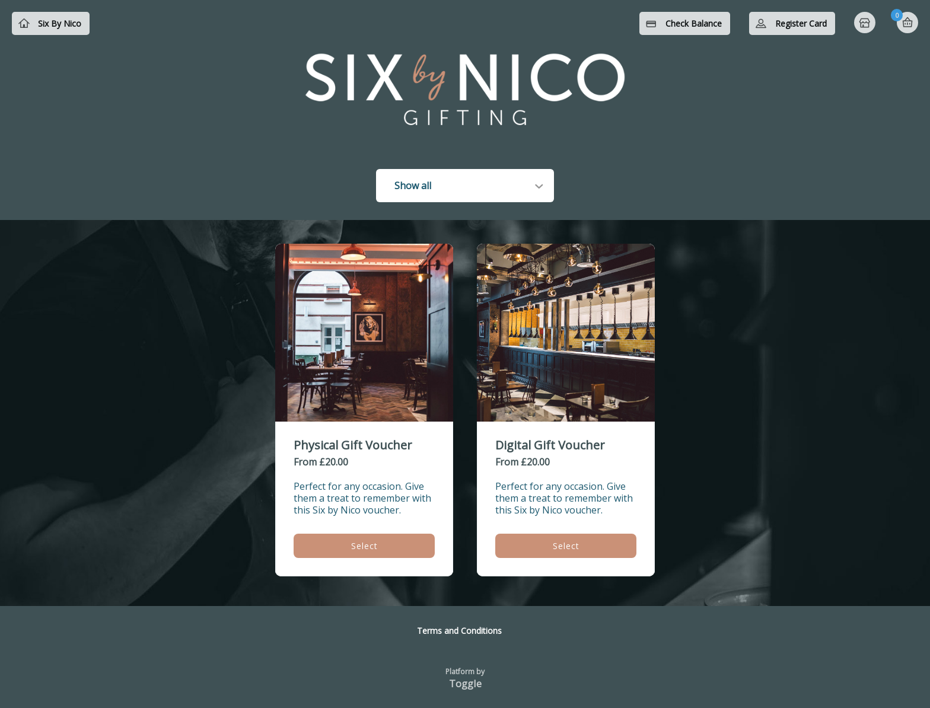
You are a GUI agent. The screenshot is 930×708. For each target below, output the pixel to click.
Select (364, 545)
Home (866, 24)
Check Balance (693, 23)
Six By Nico (59, 23)
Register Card (801, 23)
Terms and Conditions (459, 630)
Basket (907, 22)
